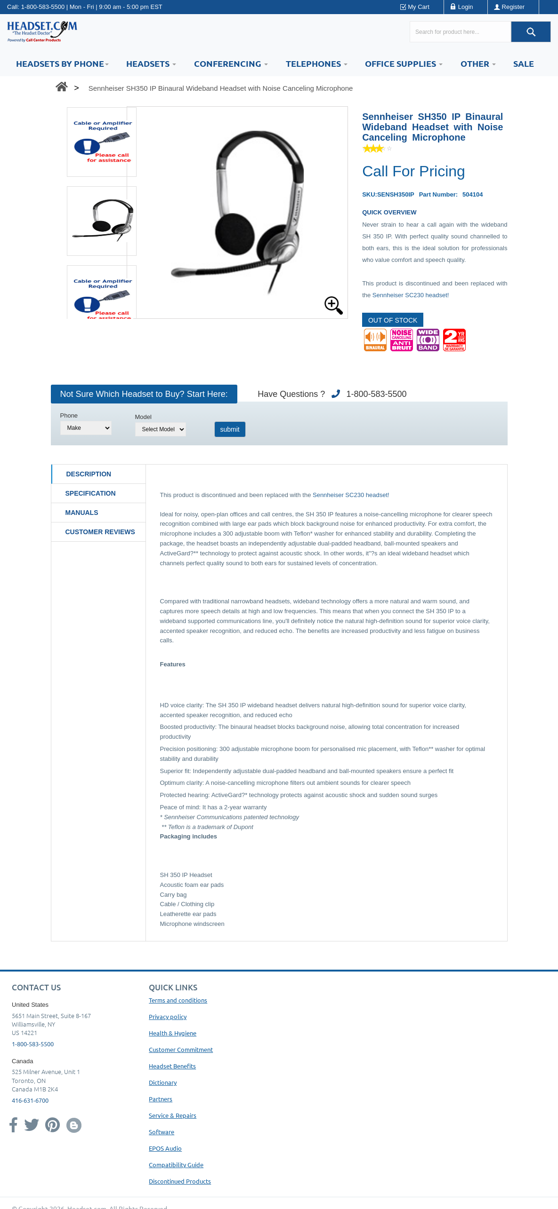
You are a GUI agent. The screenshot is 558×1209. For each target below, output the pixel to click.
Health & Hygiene (172, 1033)
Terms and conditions (178, 1000)
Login (465, 6)
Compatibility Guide (176, 1165)
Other (478, 63)
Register (513, 6)
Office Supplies (404, 63)
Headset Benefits (172, 1066)
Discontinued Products (180, 1181)
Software (161, 1132)
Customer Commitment (181, 1049)
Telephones (317, 63)
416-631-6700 (30, 1100)
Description (89, 474)
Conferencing (231, 63)
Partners (160, 1099)
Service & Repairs (172, 1115)
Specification (90, 493)
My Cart (418, 6)
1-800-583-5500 (43, 6)
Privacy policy (167, 1016)
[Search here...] (460, 31)
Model (143, 416)
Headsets (151, 63)
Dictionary (163, 1082)
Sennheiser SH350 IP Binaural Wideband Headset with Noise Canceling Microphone (221, 88)
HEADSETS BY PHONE (62, 63)
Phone (69, 415)
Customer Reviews (100, 532)
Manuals (81, 512)
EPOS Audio (165, 1148)
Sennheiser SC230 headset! (410, 295)
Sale (523, 63)
